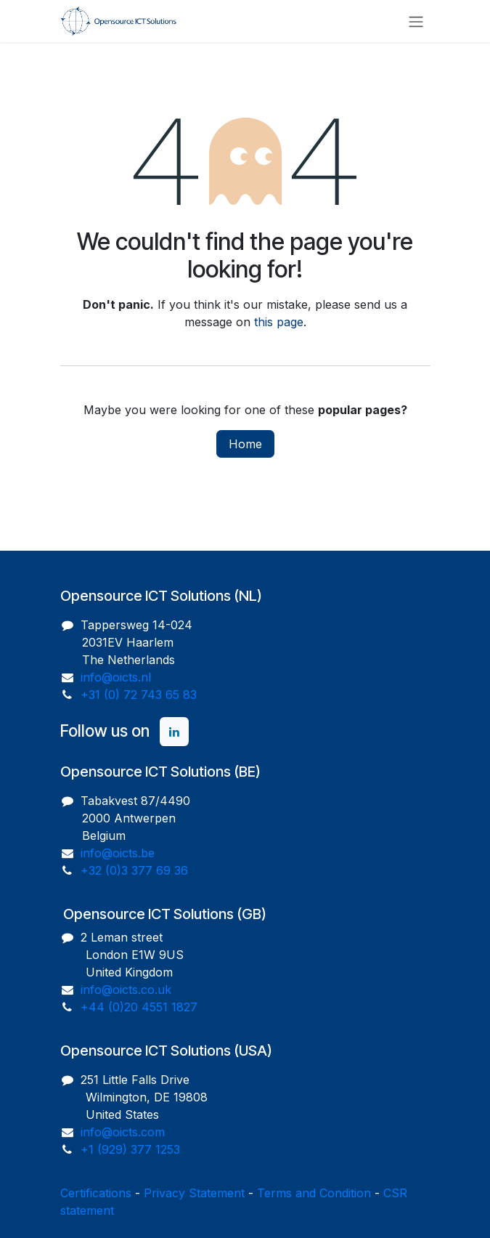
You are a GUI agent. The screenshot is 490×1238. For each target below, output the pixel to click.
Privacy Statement (194, 1193)
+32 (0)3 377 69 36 (134, 870)
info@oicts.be (118, 853)
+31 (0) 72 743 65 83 (139, 694)
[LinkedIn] (174, 731)
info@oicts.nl (116, 677)
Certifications (95, 1193)
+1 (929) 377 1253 (130, 1149)
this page (278, 322)
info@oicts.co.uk (126, 989)
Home (245, 444)
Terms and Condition (314, 1193)
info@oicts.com (123, 1132)
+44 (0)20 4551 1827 (139, 1007)
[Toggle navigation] (415, 21)
